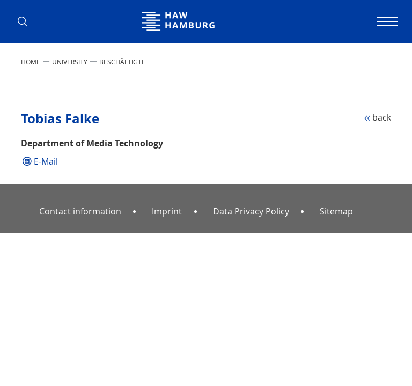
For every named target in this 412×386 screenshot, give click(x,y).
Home (30, 61)
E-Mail (46, 161)
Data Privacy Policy (251, 211)
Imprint (167, 211)
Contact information (80, 211)
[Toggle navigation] (385, 21)
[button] (26, 21)
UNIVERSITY (69, 61)
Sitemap (336, 211)
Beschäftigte (122, 61)
